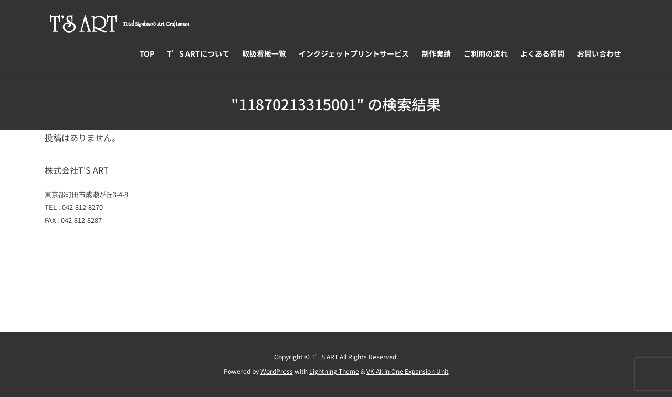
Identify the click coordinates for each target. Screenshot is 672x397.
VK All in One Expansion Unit (407, 371)
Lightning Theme (334, 371)
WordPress (276, 371)
